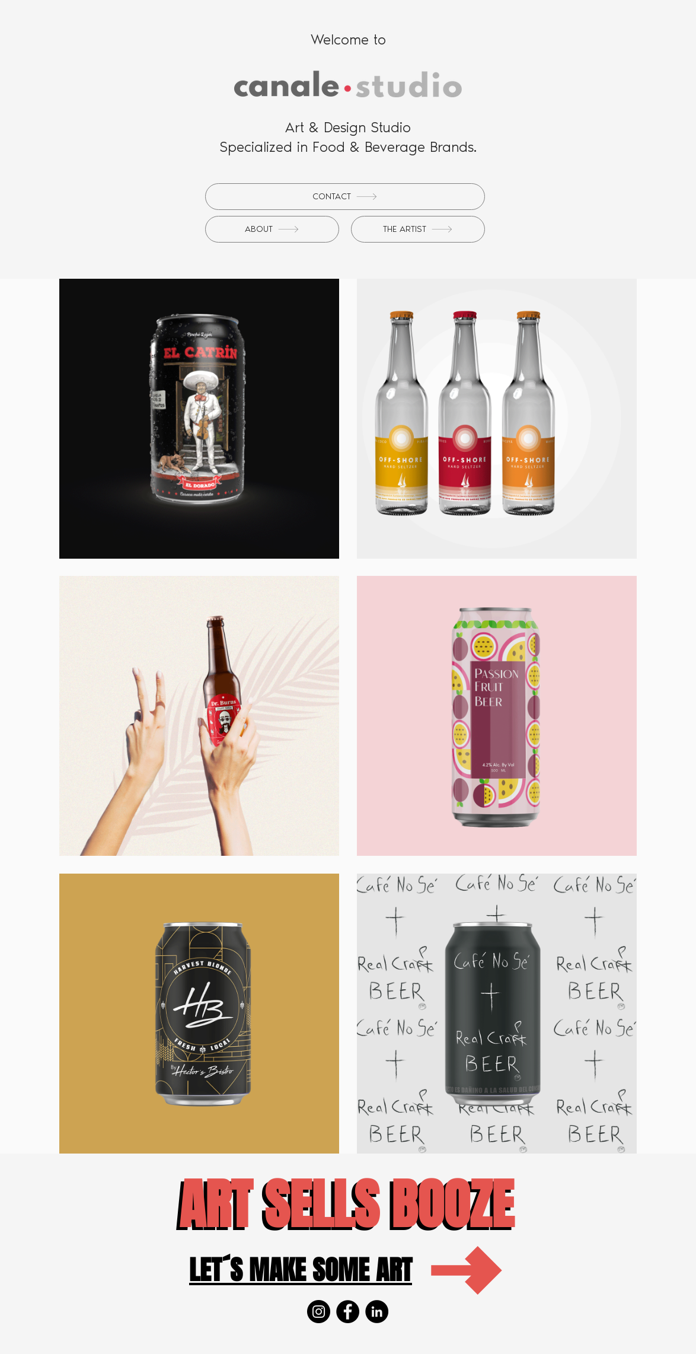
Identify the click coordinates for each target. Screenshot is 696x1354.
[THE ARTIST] (418, 229)
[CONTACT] (345, 196)
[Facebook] (347, 1311)
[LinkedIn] (376, 1311)
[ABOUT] (272, 229)
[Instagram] (318, 1311)
